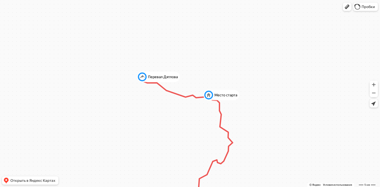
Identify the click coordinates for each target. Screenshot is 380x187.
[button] (347, 7)
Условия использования (337, 184)
